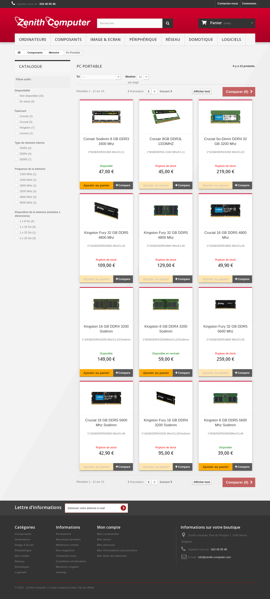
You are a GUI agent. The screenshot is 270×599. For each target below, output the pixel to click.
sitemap (61, 572)
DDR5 (25, 159)
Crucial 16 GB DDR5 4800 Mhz (225, 235)
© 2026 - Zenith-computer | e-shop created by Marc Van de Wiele (54, 587)
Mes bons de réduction (112, 555)
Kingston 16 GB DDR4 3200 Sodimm (106, 328)
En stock (27, 101)
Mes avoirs (104, 539)
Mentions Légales (67, 566)
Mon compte (108, 527)
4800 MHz (28, 196)
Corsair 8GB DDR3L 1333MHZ (166, 141)
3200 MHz (28, 191)
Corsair (26, 116)
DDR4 (25, 153)
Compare (124, 185)
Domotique (201, 39)
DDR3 (25, 148)
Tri (78, 76)
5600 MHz (28, 202)
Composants (68, 39)
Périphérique (143, 39)
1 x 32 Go (28, 232)
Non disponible (32, 95)
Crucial (26, 121)
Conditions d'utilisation (71, 561)
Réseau (173, 39)
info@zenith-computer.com (214, 557)
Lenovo (26, 133)
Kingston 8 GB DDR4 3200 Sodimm (165, 328)
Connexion (249, 3)
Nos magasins (65, 550)
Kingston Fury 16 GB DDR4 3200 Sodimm (166, 422)
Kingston (27, 127)
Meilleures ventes (67, 545)
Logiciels (231, 39)
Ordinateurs (32, 39)
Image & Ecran (105, 39)
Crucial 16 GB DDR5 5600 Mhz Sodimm (106, 422)
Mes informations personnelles (117, 550)
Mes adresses (106, 545)
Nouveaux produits (68, 539)
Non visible (22, 555)
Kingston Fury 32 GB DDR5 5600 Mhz (225, 328)
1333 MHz (28, 174)
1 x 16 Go (28, 226)
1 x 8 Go (27, 221)
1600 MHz (28, 179)
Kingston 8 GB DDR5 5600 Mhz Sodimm (225, 422)
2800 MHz (28, 185)
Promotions (63, 534)
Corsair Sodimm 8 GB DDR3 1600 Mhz (106, 141)
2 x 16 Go (28, 238)
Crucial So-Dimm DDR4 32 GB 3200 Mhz (225, 141)
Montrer (130, 76)
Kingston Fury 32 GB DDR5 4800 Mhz (106, 235)
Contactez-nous (227, 3)
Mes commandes (108, 534)
